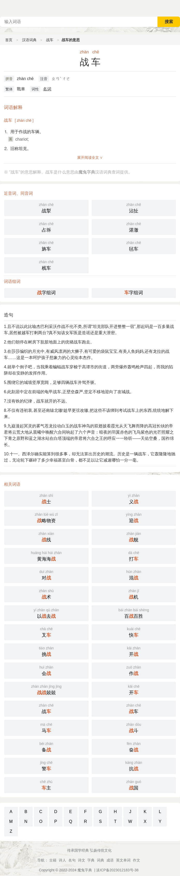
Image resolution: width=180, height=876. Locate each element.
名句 (72, 860)
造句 (8, 315)
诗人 (62, 860)
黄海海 (46, 556)
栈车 (46, 265)
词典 (100, 860)
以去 (46, 613)
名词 (47, 89)
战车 (49, 40)
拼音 (9, 79)
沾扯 (134, 207)
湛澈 (134, 227)
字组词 (46, 292)
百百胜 (134, 613)
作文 (136, 860)
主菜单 (176, 7)
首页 (8, 40)
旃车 (46, 246)
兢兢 (46, 689)
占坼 (46, 227)
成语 (110, 860)
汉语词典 (29, 40)
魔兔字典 (84, 870)
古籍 (52, 860)
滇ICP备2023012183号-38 (117, 870)
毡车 (134, 246)
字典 (91, 860)
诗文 (81, 860)
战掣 (46, 207)
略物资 (46, 517)
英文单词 (123, 860)
